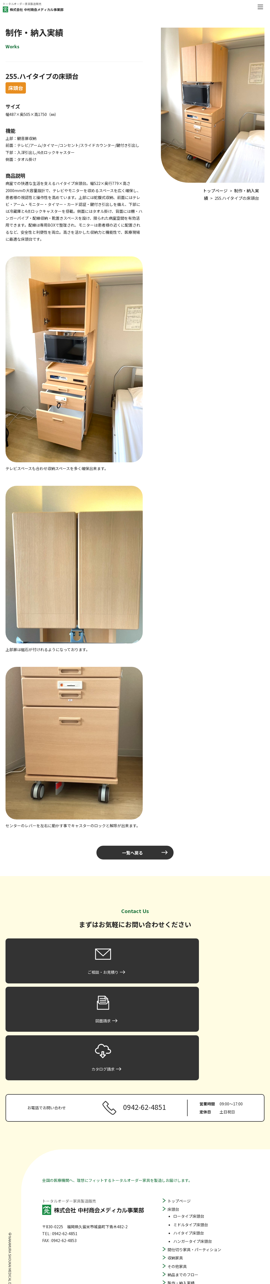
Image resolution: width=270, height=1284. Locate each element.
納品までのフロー (183, 1184)
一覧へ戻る (132, 852)
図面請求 (175, 1234)
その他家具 (177, 1176)
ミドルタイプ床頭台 (190, 1134)
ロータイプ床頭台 (188, 1126)
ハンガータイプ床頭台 (192, 1151)
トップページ (179, 1111)
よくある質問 (179, 1218)
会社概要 (175, 1201)
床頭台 (173, 1119)
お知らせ (175, 1210)
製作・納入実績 (181, 1193)
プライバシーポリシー (187, 1251)
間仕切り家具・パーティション (194, 1159)
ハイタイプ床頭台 (188, 1143)
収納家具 (175, 1168)
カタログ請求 (179, 1243)
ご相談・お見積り (183, 1226)
